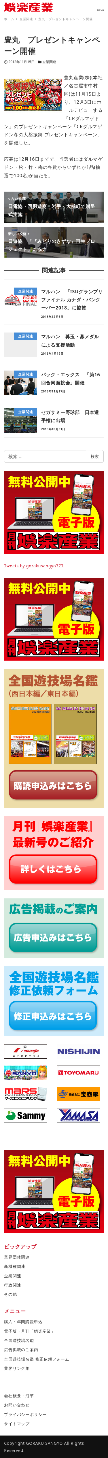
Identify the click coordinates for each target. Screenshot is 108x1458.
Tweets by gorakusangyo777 (34, 566)
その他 (10, 1294)
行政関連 (12, 1285)
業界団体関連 (17, 1257)
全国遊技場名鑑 (19, 1340)
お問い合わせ (17, 1405)
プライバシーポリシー (25, 1414)
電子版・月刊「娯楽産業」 (29, 1331)
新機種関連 (14, 1266)
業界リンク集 (17, 1368)
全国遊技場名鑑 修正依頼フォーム (36, 1359)
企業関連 (49, 61)
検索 (95, 456)
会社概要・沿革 (19, 1395)
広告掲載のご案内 (21, 1349)
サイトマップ (17, 1423)
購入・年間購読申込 (23, 1321)
